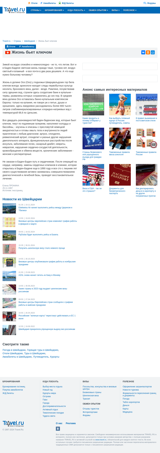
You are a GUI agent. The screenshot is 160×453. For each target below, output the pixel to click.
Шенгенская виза (91, 395)
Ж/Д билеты (68, 3)
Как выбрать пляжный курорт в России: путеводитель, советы (119, 120)
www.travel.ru (100, 440)
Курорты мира (49, 393)
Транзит (86, 399)
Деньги (126, 405)
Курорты (54, 356)
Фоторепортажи (90, 412)
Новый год (47, 390)
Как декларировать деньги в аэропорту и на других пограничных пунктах (146, 192)
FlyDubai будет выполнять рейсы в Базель (38, 234)
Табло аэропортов (131, 402)
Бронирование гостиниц (14, 386)
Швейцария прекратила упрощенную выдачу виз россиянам (47, 329)
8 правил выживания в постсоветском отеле (146, 119)
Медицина (127, 412)
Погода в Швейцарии (14, 350)
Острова (47, 396)
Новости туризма (131, 390)
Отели (34, 3)
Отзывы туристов (91, 409)
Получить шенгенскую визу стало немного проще (42, 248)
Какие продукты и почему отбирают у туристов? (91, 120)
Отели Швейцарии (13, 353)
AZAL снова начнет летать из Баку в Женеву (39, 275)
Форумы (151, 3)
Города (46, 403)
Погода (126, 399)
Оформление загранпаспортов (137, 386)
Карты (125, 409)
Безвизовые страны (92, 392)
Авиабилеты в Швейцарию (17, 356)
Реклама (71, 423)
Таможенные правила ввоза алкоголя (119, 153)
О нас (59, 423)
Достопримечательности (54, 406)
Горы (45, 399)
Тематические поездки (53, 413)
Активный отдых (50, 409)
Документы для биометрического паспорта (117, 191)
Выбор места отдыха (52, 386)
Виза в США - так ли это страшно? (92, 189)
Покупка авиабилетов (13, 390)
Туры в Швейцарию (34, 353)
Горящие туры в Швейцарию (42, 350)
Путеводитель (41, 356)
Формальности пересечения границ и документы (139, 394)
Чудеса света (49, 416)
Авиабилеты (49, 3)
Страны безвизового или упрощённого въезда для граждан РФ (92, 156)
